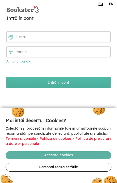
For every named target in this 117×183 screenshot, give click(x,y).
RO (100, 4)
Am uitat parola (18, 61)
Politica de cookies (56, 138)
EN (111, 4)
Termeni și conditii (21, 138)
